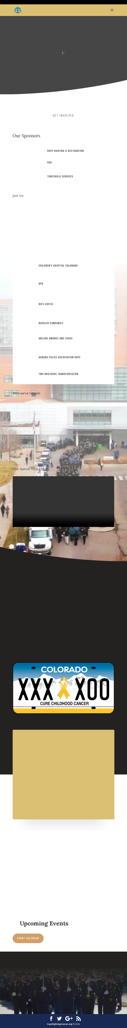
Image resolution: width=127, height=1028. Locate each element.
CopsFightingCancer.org (59, 1024)
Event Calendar (28, 938)
